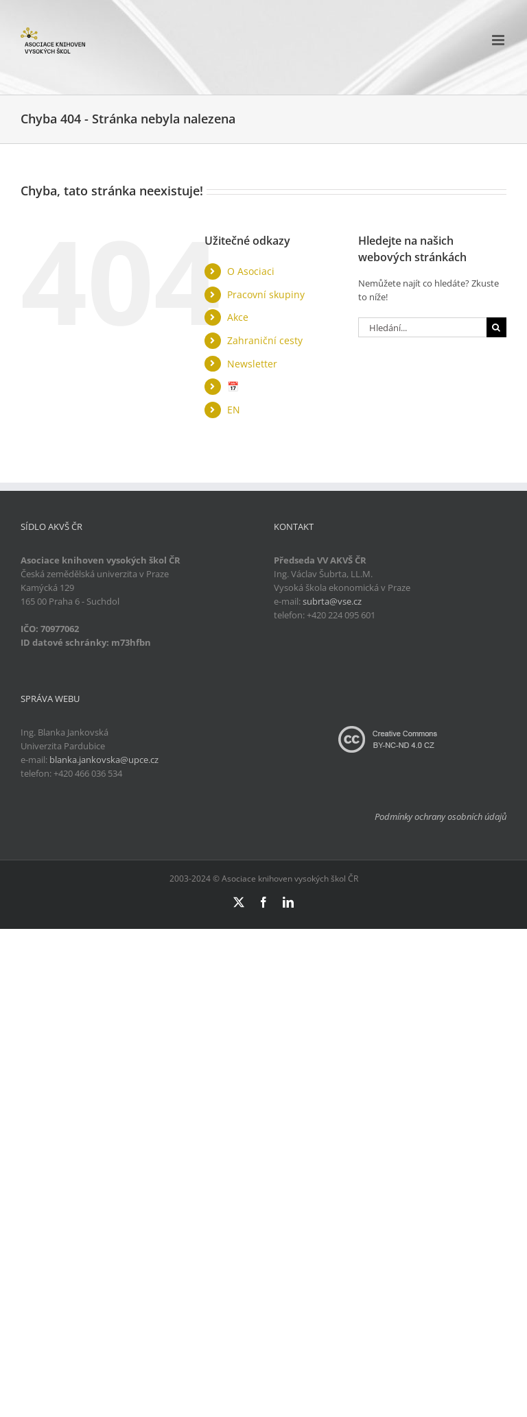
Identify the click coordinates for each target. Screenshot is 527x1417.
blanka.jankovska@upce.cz (104, 759)
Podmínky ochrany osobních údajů (440, 816)
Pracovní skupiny (266, 294)
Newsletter (252, 363)
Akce (237, 317)
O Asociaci (250, 271)
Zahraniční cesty (265, 340)
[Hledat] (496, 327)
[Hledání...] (422, 327)
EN (233, 409)
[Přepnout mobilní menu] (499, 40)
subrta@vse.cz (332, 601)
